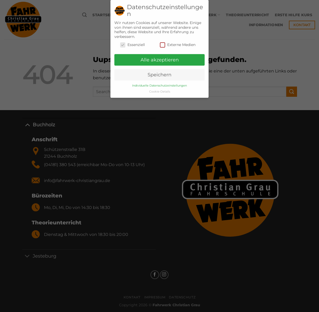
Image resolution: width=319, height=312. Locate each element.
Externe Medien (177, 42)
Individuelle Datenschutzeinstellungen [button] (159, 83)
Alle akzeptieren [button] (160, 57)
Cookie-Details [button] (159, 89)
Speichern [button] (159, 72)
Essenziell (132, 42)
